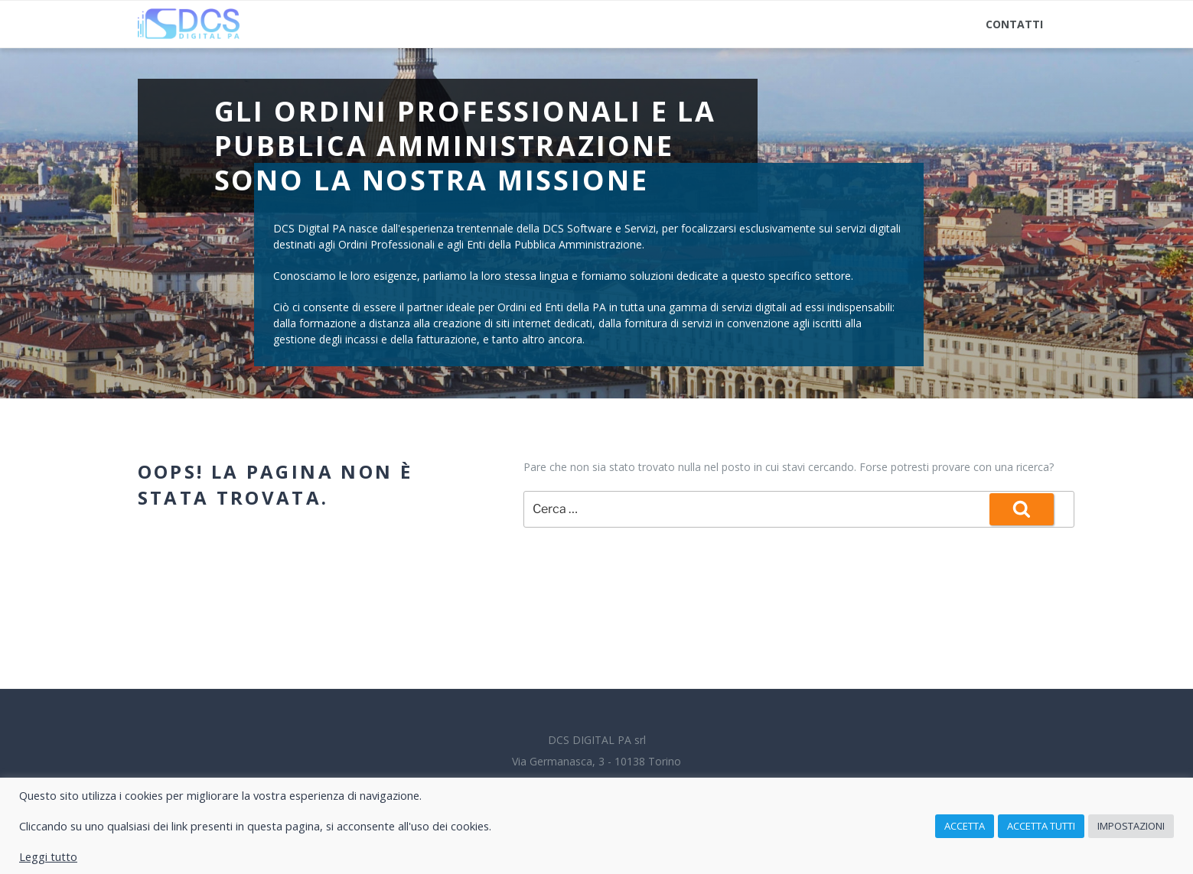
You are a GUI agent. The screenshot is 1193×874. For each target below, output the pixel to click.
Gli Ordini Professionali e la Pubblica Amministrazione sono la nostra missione (465, 146)
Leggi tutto (48, 856)
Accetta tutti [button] (1041, 826)
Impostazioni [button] (1131, 826)
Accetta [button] (964, 826)
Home (167, 24)
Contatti (1014, 24)
